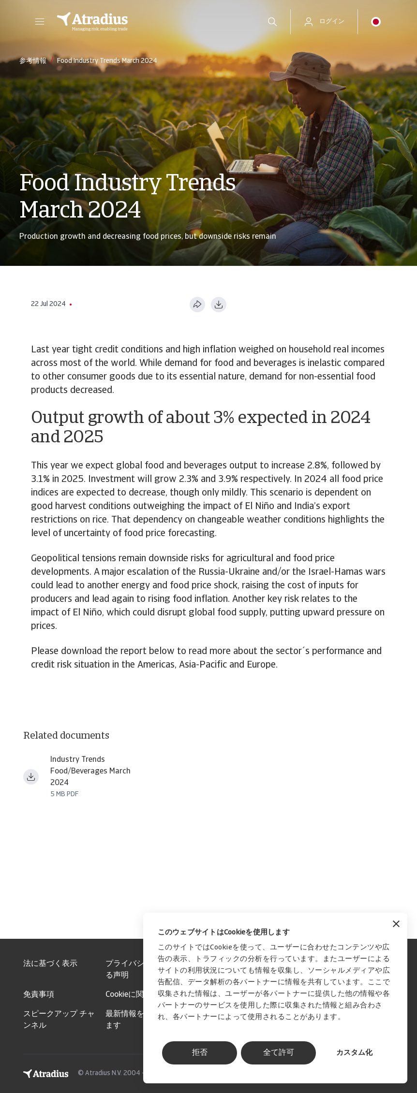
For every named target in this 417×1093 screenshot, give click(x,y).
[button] (39, 21)
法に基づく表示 (50, 964)
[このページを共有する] (197, 304)
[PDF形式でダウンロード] (218, 304)
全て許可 (278, 1053)
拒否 (200, 1053)
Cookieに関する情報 (140, 995)
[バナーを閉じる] (396, 925)
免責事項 (38, 995)
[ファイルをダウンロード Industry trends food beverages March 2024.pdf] (31, 777)
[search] (272, 21)
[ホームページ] (151, 21)
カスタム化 (354, 1053)
